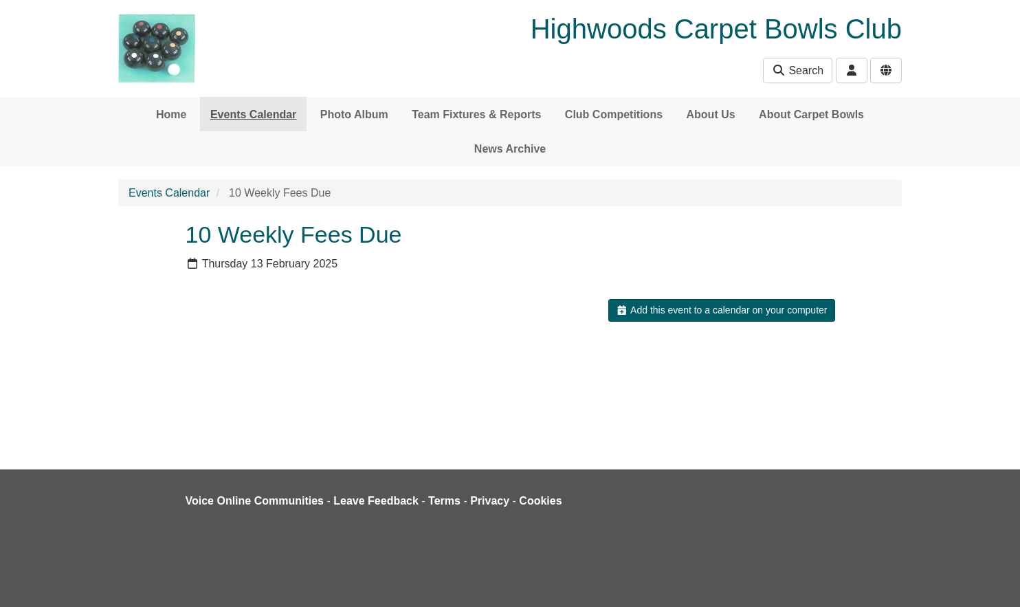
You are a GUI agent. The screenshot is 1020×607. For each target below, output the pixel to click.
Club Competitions (614, 114)
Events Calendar (253, 114)
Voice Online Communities (255, 501)
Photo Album (354, 114)
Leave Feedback (376, 501)
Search (797, 70)
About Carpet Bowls (811, 114)
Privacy (489, 501)
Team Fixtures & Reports (476, 114)
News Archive (510, 149)
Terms (444, 501)
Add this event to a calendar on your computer (721, 310)
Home (171, 114)
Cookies (540, 501)
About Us (711, 114)
